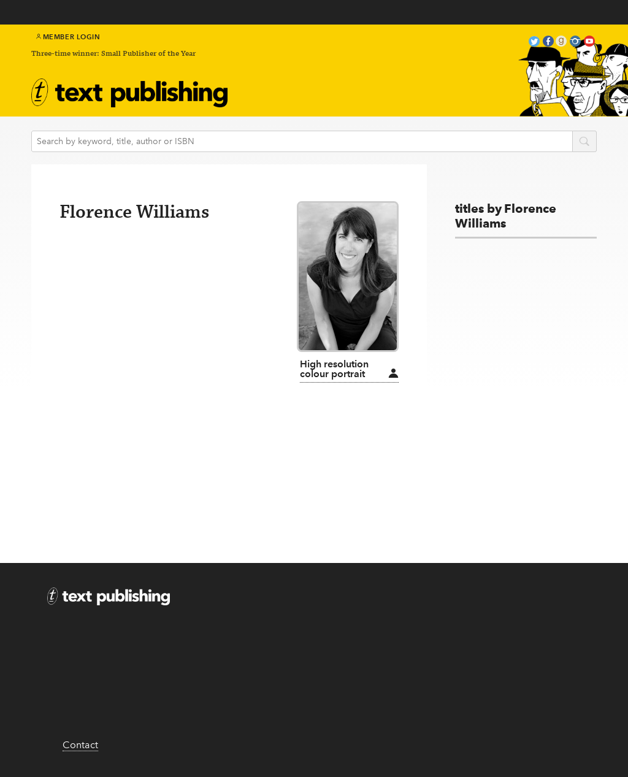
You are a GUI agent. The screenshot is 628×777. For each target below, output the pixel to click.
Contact (80, 745)
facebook (548, 42)
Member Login (68, 37)
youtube (589, 42)
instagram (575, 42)
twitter (534, 42)
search (584, 142)
